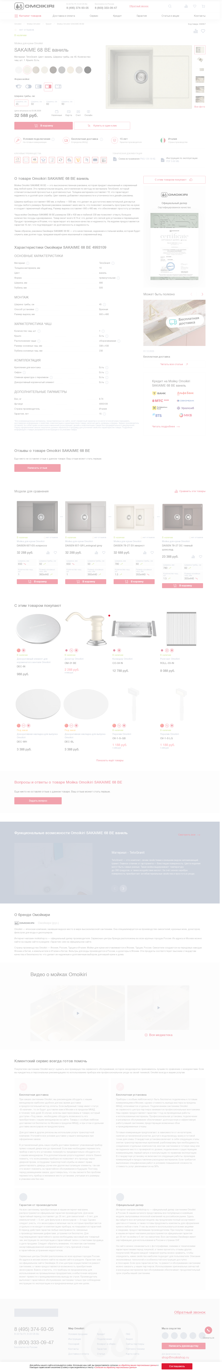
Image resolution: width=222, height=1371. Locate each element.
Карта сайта (132, 1339)
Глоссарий (73, 1329)
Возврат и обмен (106, 1329)
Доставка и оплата (64, 16)
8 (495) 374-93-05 (77, 7)
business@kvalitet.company (181, 1351)
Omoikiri (17, 24)
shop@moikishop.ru (175, 1343)
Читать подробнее (166, 426)
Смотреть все (189, 832)
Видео (129, 1324)
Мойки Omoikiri (33, 24)
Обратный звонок (138, 6)
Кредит (117, 16)
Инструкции (74, 1324)
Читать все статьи (174, 364)
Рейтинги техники (135, 1334)
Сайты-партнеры (135, 1329)
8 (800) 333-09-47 (106, 7)
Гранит (48, 24)
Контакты (200, 16)
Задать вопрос (38, 798)
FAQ (128, 1319)
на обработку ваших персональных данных (144, 1365)
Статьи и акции (170, 16)
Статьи (101, 1339)
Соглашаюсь (177, 1366)
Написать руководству (183, 1331)
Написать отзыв (37, 468)
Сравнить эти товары (190, 491)
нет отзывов (26, 30)
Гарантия (142, 16)
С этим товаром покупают (171, 179)
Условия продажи (77, 1319)
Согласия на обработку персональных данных (121, 1367)
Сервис (94, 16)
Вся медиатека (158, 1020)
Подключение (104, 1324)
